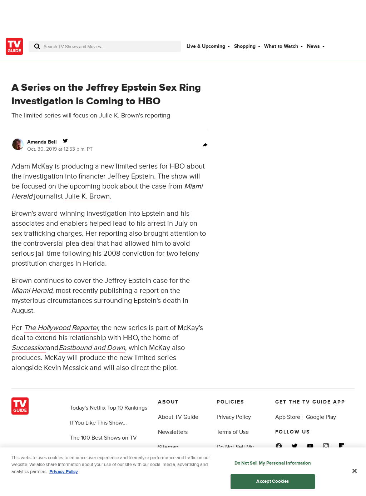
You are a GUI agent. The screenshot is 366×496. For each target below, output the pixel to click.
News (313, 46)
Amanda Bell (42, 142)
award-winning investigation (82, 213)
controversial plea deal (59, 243)
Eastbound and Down (92, 348)
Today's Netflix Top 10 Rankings (108, 407)
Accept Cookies (272, 482)
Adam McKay (32, 166)
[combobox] (105, 46)
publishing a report (129, 290)
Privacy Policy (234, 417)
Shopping (245, 46)
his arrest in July (162, 223)
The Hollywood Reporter (61, 328)
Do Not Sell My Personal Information (272, 464)
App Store (287, 417)
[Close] (354, 472)
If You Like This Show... (98, 422)
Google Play (321, 417)
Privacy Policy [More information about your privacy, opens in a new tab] (63, 473)
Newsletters (173, 432)
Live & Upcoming (206, 46)
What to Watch (281, 46)
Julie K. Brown (87, 196)
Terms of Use (233, 432)
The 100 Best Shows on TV (103, 437)
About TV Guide (178, 417)
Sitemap (168, 447)
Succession (28, 348)
